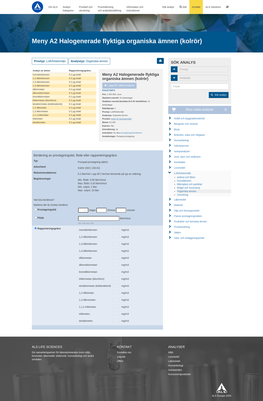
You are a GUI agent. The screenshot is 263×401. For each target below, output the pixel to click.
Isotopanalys (175, 369)
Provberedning (182, 227)
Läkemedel (180, 199)
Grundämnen (184, 180)
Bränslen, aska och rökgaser (189, 134)
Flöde (39, 217)
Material (178, 205)
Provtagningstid (45, 209)
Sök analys (168, 7)
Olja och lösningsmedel (186, 210)
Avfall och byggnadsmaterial (189, 118)
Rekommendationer (45, 172)
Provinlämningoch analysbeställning (109, 9)
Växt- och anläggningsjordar (189, 238)
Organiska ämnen (186, 191)
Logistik (121, 356)
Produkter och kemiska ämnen (190, 221)
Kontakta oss (124, 352)
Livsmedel (179, 167)
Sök (183, 7)
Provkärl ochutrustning (86, 9)
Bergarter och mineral (186, 123)
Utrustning (182, 194)
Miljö (170, 352)
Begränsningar (42, 178)
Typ (36, 160)
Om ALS (53, 7)
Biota (177, 129)
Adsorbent (40, 166)
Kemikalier (179, 162)
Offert (120, 361)
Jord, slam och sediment (187, 156)
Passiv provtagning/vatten (188, 216)
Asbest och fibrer (186, 177)
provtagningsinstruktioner (131, 133)
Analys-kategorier (68, 9)
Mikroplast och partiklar (189, 184)
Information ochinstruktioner (134, 9)
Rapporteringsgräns (47, 228)
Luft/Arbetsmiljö (182, 173)
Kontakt (196, 7)
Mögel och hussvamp (188, 187)
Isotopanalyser (182, 151)
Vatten (177, 232)
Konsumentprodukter (179, 374)
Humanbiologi (181, 140)
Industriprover (181, 145)
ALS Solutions (213, 7)
